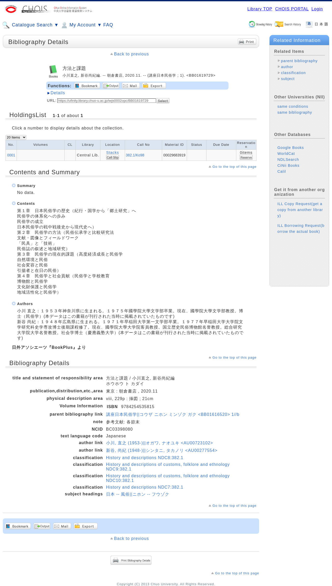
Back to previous (131, 54)
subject (288, 79)
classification (293, 73)
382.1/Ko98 (135, 155)
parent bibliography (299, 61)
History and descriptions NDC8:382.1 (144, 457)
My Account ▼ (81, 25)
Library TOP (259, 9)
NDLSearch (288, 159)
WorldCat (286, 153)
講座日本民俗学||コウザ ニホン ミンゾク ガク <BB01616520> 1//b (172, 414)
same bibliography (294, 112)
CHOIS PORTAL (292, 9)
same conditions (292, 106)
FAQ (108, 24)
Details (58, 93)
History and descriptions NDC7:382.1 (144, 487)
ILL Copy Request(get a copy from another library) (300, 210)
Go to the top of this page (234, 167)
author (287, 67)
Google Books (290, 148)
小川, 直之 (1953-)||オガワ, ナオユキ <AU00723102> (159, 443)
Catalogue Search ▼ (30, 25)
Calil (281, 171)
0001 (11, 155)
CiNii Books (288, 165)
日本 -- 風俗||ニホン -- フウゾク (137, 494)
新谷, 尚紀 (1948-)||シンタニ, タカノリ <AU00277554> (162, 450)
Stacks (112, 152)
